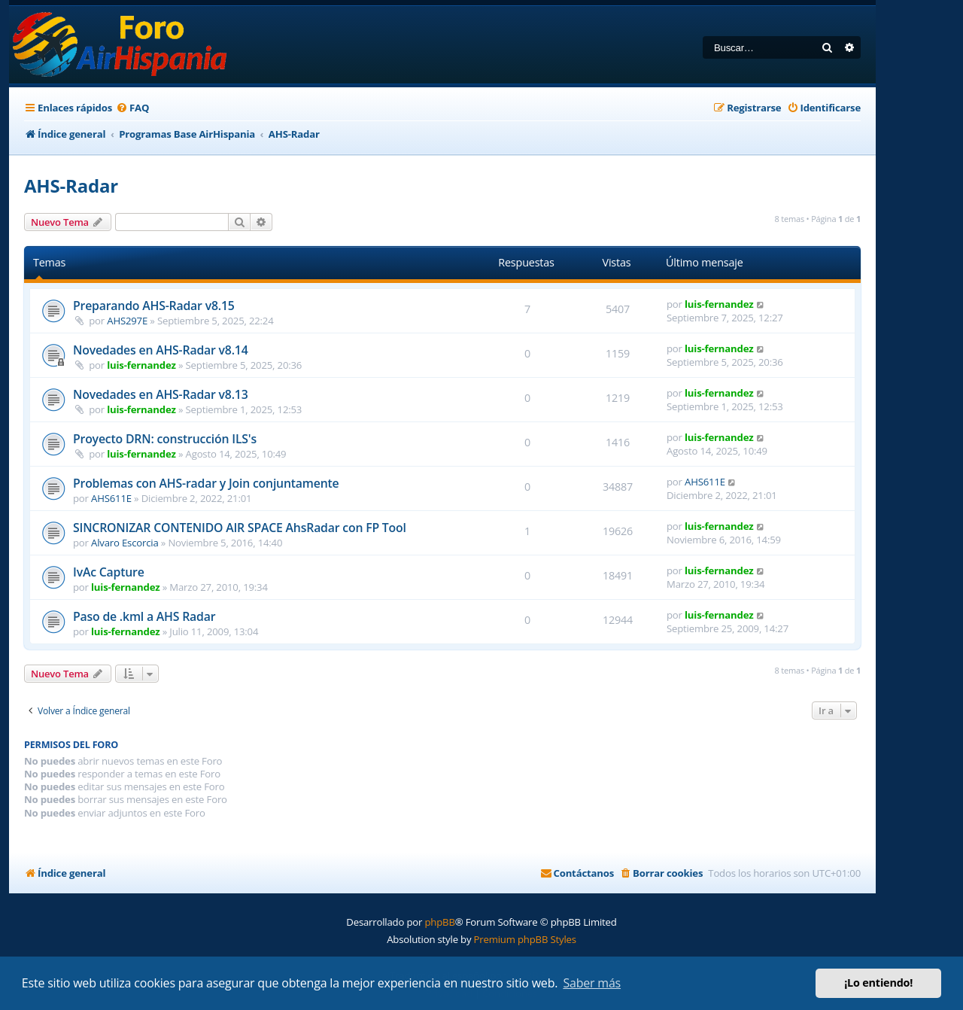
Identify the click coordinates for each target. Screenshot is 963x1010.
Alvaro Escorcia (125, 542)
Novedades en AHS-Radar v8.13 (160, 394)
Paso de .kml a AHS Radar (144, 616)
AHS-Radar (71, 185)
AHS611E (111, 498)
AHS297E (127, 320)
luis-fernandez (719, 304)
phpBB (439, 922)
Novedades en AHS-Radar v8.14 (160, 350)
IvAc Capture (108, 572)
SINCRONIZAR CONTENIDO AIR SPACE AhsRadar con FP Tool (239, 527)
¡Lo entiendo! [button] (878, 982)
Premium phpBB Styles (525, 939)
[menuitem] (132, 108)
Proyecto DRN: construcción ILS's (165, 438)
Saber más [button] (592, 983)
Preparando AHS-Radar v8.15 (154, 305)
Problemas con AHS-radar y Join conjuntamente (206, 483)
